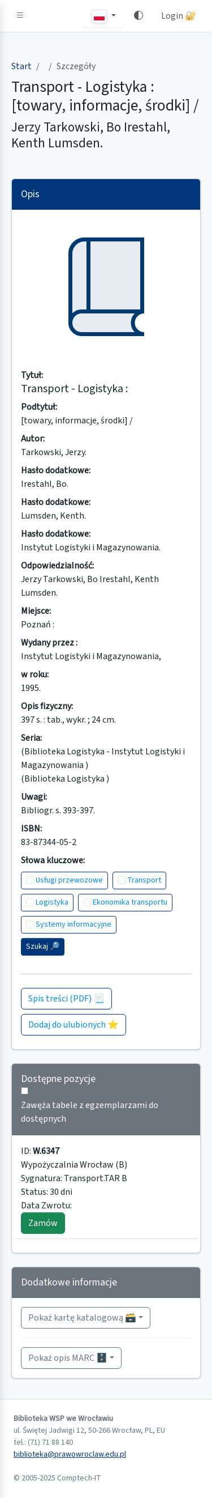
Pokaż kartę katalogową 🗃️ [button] (82, 1318)
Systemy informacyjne (73, 924)
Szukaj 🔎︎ (42, 946)
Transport (144, 880)
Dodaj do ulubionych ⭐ (73, 1025)
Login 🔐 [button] (178, 16)
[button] (20, 16)
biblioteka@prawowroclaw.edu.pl (70, 1454)
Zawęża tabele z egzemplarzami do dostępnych (89, 1112)
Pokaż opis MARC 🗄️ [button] (67, 1358)
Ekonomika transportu (130, 902)
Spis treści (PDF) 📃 (66, 998)
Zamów (43, 1223)
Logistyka (52, 902)
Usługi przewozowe (69, 880)
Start (21, 66)
